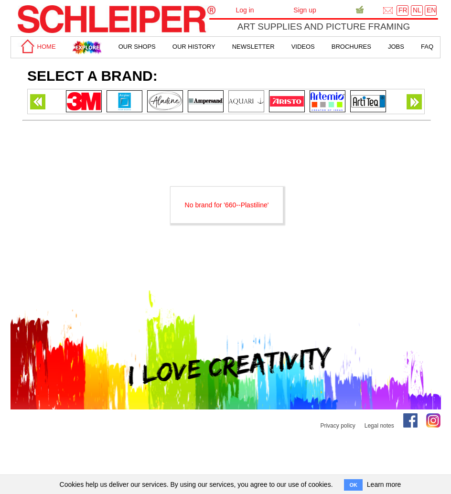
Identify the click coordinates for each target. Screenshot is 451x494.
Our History (193, 46)
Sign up (304, 10)
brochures (351, 46)
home (37, 46)
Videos (303, 46)
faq (427, 46)
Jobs (396, 46)
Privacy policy (337, 425)
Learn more (384, 484)
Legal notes (379, 425)
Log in (245, 10)
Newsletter (253, 46)
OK (353, 485)
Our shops (137, 46)
